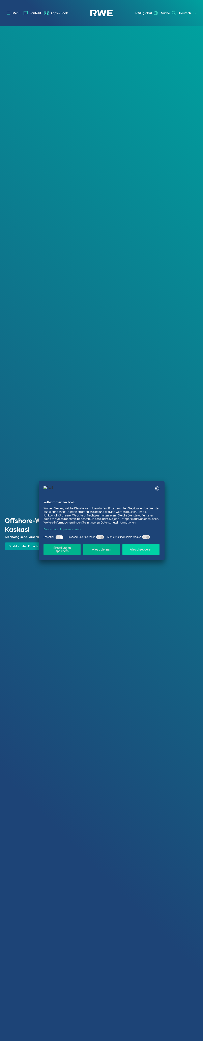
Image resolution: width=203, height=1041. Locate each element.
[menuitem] (32, 13)
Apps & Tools (59, 13)
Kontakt (35, 13)
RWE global (143, 13)
